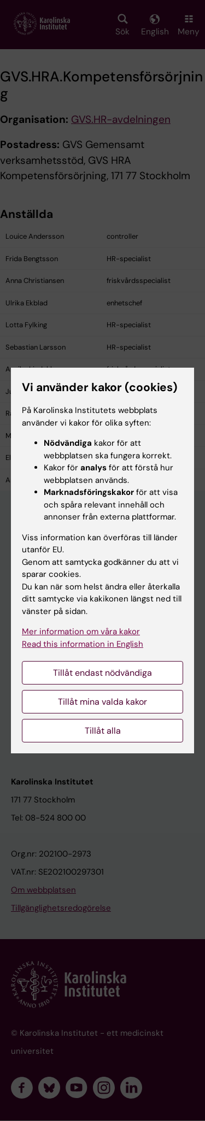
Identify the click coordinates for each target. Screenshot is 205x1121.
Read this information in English (82, 644)
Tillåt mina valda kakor (102, 701)
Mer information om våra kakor (81, 631)
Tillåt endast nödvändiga (102, 672)
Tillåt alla (103, 730)
